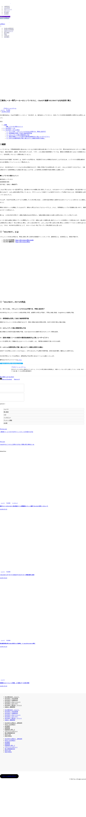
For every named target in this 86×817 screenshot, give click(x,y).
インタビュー (7, 417)
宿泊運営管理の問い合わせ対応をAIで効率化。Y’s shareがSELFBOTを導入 (17, 643)
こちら (20, 360)
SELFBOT (11, 377)
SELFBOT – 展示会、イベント (13, 705)
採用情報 (7, 728)
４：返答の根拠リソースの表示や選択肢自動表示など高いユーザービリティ (28, 136)
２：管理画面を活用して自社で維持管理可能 (19, 133)
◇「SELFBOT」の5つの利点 (11, 130)
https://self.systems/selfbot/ (23, 241)
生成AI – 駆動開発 (10, 707)
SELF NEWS (8, 736)
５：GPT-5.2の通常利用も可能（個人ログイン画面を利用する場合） (25, 138)
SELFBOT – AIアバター (11, 703)
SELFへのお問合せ (10, 724)
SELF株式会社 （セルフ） (12, 697)
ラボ (5, 414)
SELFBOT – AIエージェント (13, 702)
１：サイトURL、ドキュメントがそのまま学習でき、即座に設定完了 (26, 131)
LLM (6, 377)
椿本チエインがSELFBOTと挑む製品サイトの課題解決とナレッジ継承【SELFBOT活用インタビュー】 (24, 506)
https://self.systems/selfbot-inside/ (25, 240)
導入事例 (2, 377)
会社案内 (7, 726)
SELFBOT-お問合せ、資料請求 (13, 723)
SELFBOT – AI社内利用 (11, 698)
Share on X (16, 379)
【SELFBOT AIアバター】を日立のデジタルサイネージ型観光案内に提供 (17, 574)
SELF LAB (8, 750)
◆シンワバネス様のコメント (14, 126)
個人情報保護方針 (10, 733)
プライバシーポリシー (11, 731)
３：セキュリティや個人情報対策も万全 (17, 135)
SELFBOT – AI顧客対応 (11, 700)
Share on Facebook (6, 379)
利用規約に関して (10, 729)
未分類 (5, 423)
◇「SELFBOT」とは (9, 128)
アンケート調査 (8, 420)
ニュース (6, 409)
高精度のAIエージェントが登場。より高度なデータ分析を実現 (14, 683)
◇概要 (5, 125)
